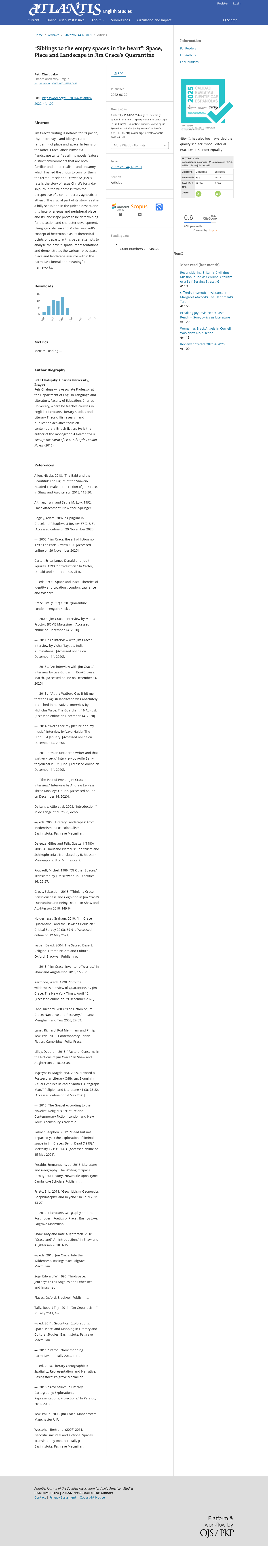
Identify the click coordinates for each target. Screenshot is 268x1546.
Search (230, 20)
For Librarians (189, 62)
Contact (40, 1497)
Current (33, 20)
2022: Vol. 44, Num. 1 (78, 35)
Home (38, 35)
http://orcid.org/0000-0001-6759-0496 (55, 83)
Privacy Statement (62, 1497)
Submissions (120, 20)
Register (222, 3)
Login (237, 3)
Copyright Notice (92, 1497)
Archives (53, 35)
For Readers (188, 48)
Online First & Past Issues (65, 20)
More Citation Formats (129, 145)
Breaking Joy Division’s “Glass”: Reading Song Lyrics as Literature (205, 315)
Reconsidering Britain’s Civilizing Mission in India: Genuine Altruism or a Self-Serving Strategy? (206, 277)
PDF (120, 73)
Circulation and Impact (154, 20)
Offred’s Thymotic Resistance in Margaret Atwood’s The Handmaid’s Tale (206, 297)
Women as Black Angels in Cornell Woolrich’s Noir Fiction (205, 330)
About (96, 20)
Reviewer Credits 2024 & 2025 (202, 344)
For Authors (188, 55)
